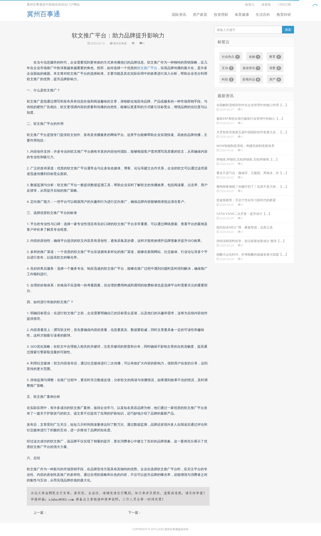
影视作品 (252, 79)
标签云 (250, 4)
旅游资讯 (252, 68)
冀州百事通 (43, 13)
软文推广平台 (147, 68)
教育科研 (284, 14)
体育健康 (242, 14)
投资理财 (221, 14)
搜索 (288, 29)
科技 (228, 79)
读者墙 (266, 4)
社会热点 (231, 56)
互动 (228, 68)
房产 (275, 79)
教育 (275, 56)
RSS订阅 (284, 4)
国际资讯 (179, 14)
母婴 (275, 68)
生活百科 (263, 14)
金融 (255, 56)
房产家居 (200, 14)
